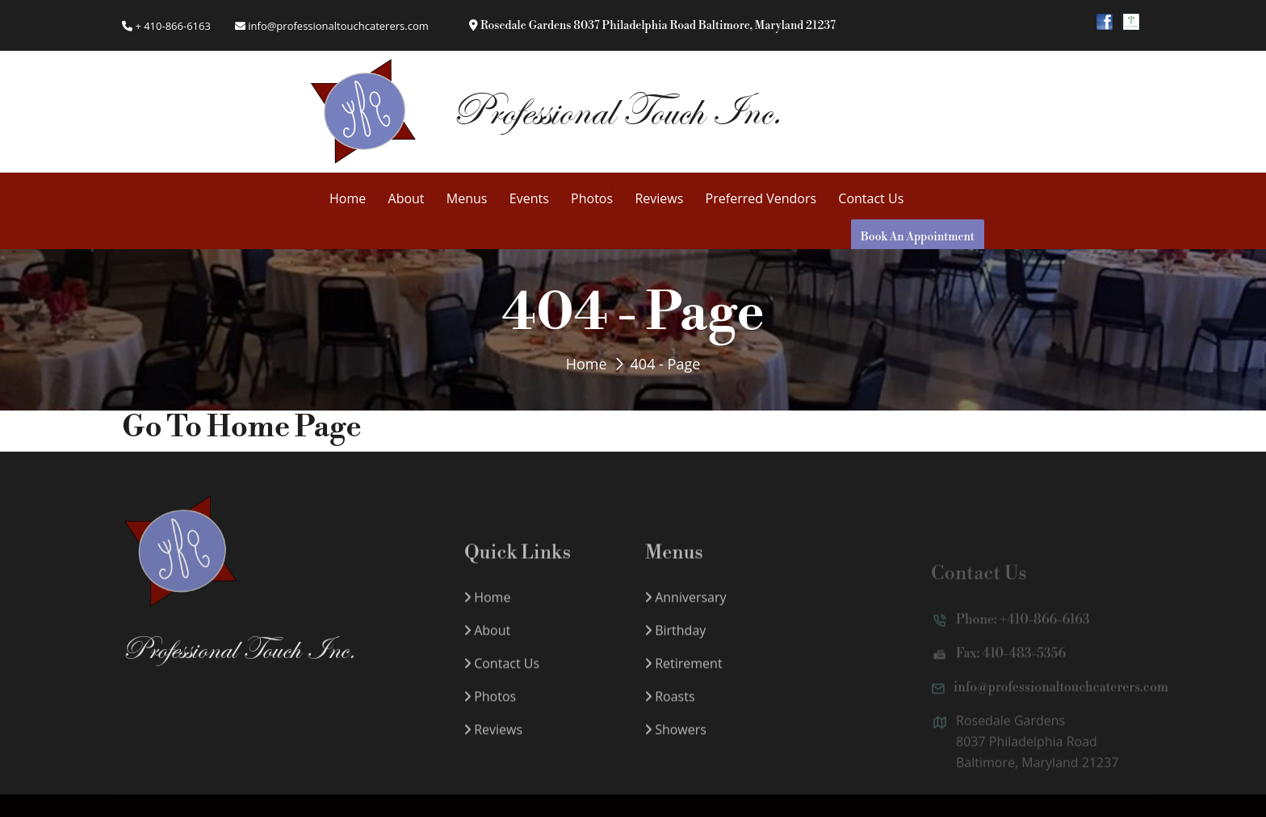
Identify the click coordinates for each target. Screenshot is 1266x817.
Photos (592, 198)
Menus (467, 198)
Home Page (284, 428)
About (406, 198)
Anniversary (686, 610)
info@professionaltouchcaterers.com (332, 26)
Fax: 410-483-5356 (998, 667)
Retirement (684, 676)
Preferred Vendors (761, 198)
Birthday (675, 643)
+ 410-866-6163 (166, 26)
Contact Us (870, 198)
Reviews (659, 198)
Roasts (670, 709)
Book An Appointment (918, 237)
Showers (675, 742)
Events (529, 198)
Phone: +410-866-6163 (1010, 633)
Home (347, 198)
